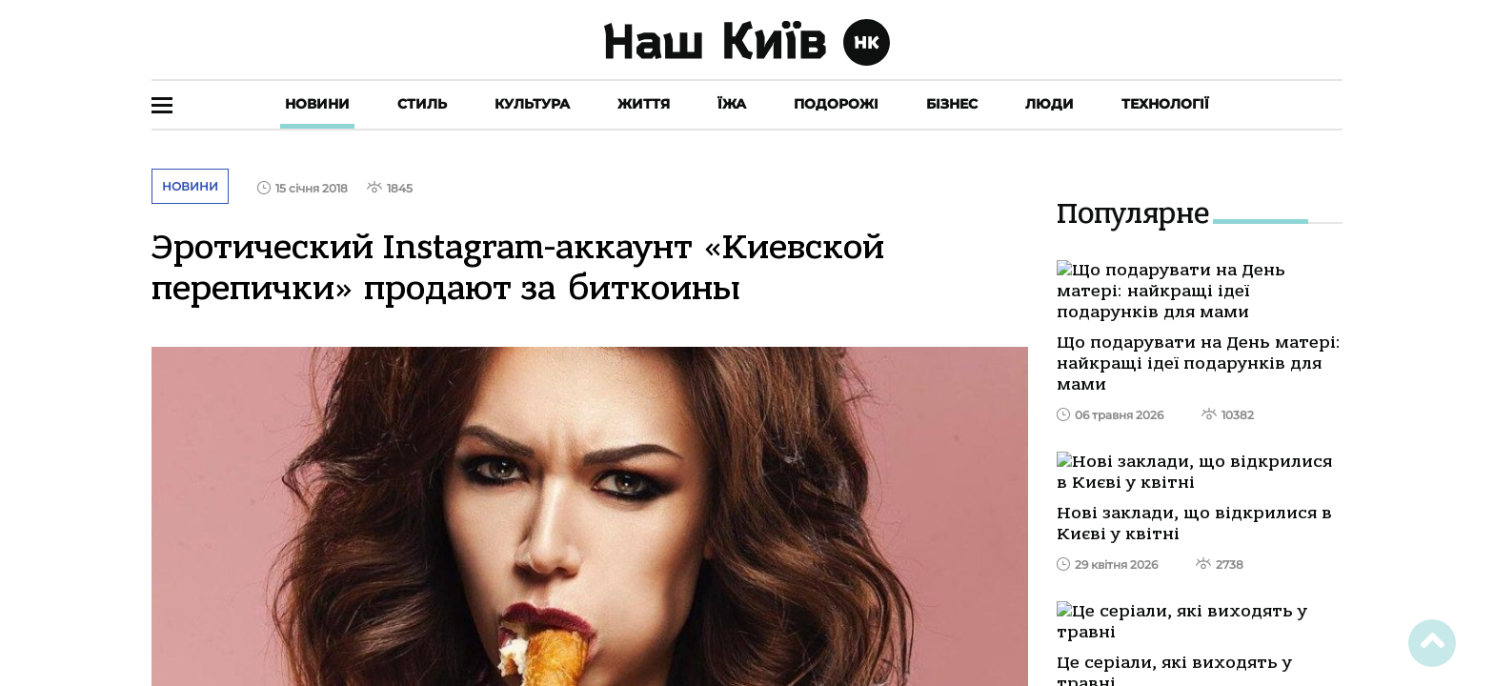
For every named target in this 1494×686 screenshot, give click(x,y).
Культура (532, 103)
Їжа (731, 103)
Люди (1049, 103)
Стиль (422, 103)
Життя (643, 103)
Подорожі (836, 103)
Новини (317, 103)
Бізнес (952, 103)
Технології (1165, 103)
